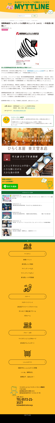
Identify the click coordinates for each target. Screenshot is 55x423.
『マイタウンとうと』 (28, 122)
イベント (7, 20)
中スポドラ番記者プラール (27, 311)
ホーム (2, 20)
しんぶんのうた (27, 362)
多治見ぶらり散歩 (27, 264)
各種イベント (27, 259)
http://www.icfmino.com (19, 110)
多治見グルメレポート (27, 343)
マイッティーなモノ (27, 273)
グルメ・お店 (27, 332)
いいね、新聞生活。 (27, 372)
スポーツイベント (27, 302)
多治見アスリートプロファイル (27, 307)
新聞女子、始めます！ (27, 377)
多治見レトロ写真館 (27, 277)
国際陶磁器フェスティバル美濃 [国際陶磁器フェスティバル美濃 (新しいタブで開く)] (35, 70)
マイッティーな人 (27, 268)
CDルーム (27, 315)
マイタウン (27, 253)
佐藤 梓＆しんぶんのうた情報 (27, 368)
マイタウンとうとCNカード (27, 338)
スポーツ (27, 296)
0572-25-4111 (31, 108)
